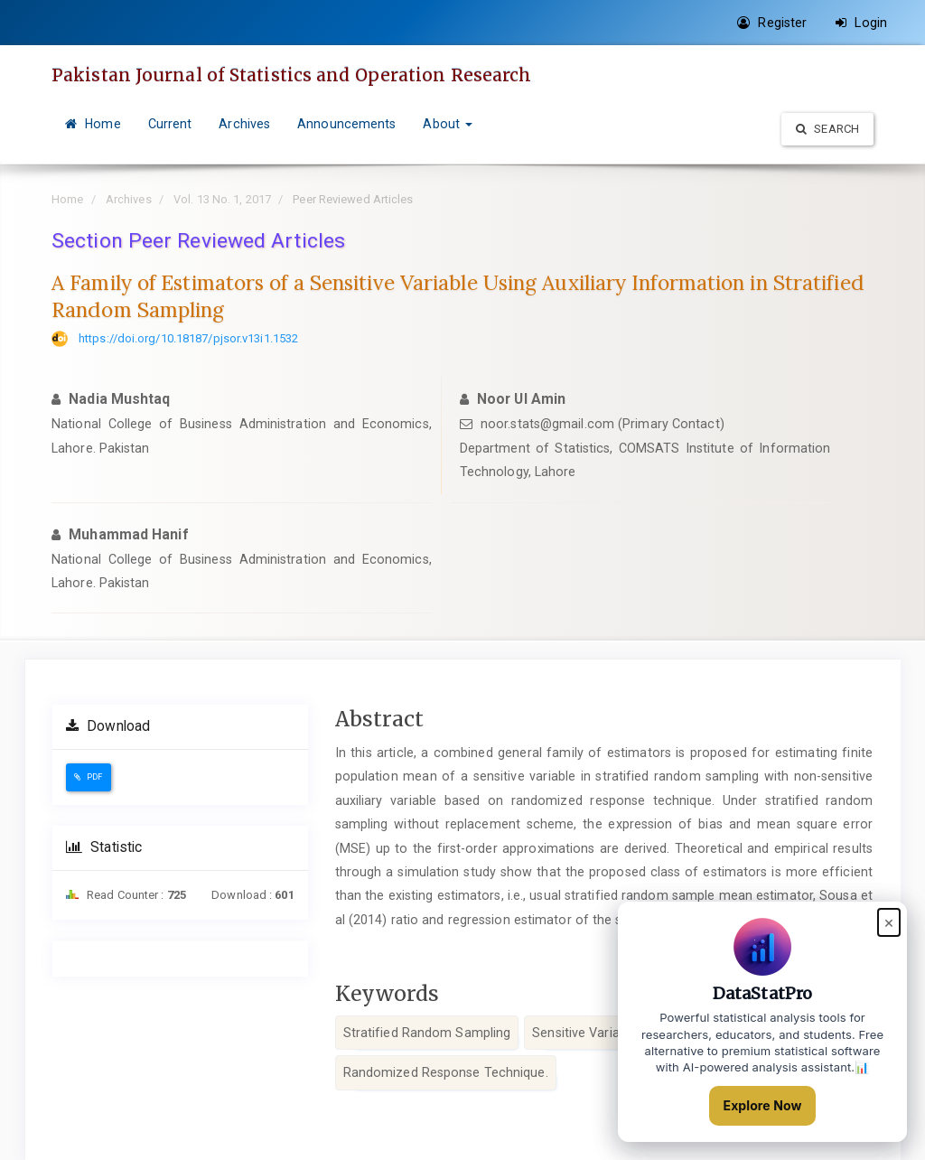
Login (861, 22)
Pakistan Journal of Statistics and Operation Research (291, 75)
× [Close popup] (888, 921)
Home (93, 124)
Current (170, 124)
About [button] (447, 124)
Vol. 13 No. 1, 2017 (222, 199)
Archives (244, 124)
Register (772, 22)
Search (827, 129)
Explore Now (763, 1105)
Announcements (346, 124)
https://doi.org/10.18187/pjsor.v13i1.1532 (188, 338)
